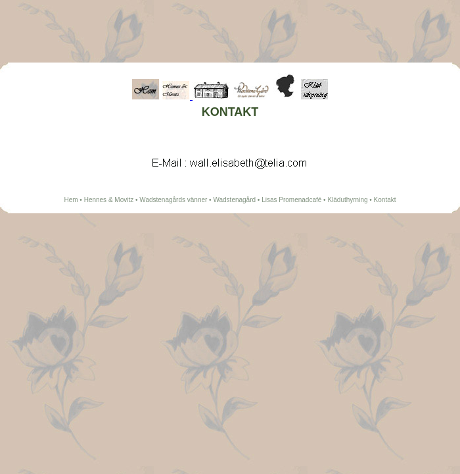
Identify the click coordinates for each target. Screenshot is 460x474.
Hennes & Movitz (109, 199)
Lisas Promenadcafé (291, 199)
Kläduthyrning (347, 199)
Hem (71, 199)
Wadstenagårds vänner (173, 199)
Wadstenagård (234, 199)
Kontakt (385, 199)
